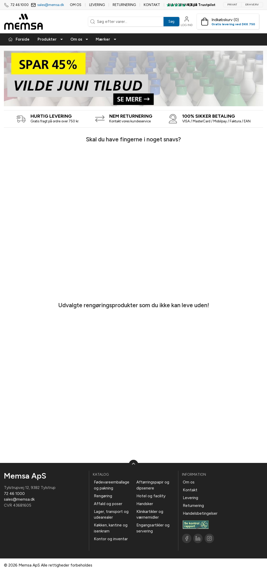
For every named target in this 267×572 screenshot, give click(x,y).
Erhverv (252, 4)
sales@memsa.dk (50, 5)
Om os (75, 5)
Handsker (144, 503)
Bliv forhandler (182, 5)
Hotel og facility (151, 496)
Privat (232, 4)
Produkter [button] (50, 39)
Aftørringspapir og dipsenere (152, 485)
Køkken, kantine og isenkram (111, 528)
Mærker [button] (106, 39)
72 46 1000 (14, 493)
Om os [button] (79, 39)
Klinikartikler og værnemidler (149, 514)
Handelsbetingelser (200, 513)
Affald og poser (108, 503)
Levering (97, 5)
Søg (171, 21)
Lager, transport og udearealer (111, 514)
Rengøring (103, 496)
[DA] (23, 21)
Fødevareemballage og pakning (111, 485)
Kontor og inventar (111, 539)
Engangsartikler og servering (152, 528)
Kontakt (152, 5)
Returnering (124, 5)
